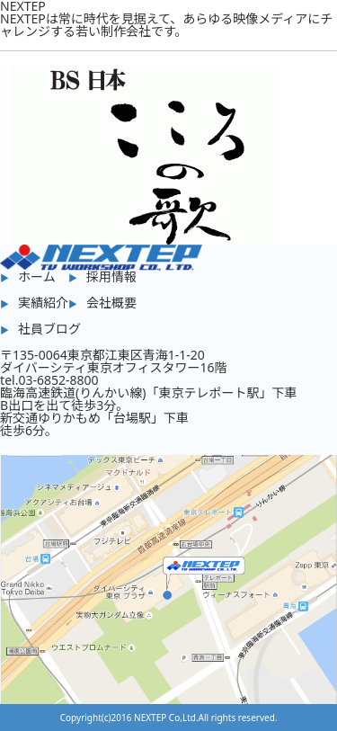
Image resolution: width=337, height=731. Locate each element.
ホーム (37, 276)
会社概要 (111, 302)
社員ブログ (49, 328)
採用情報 (111, 276)
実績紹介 (43, 302)
